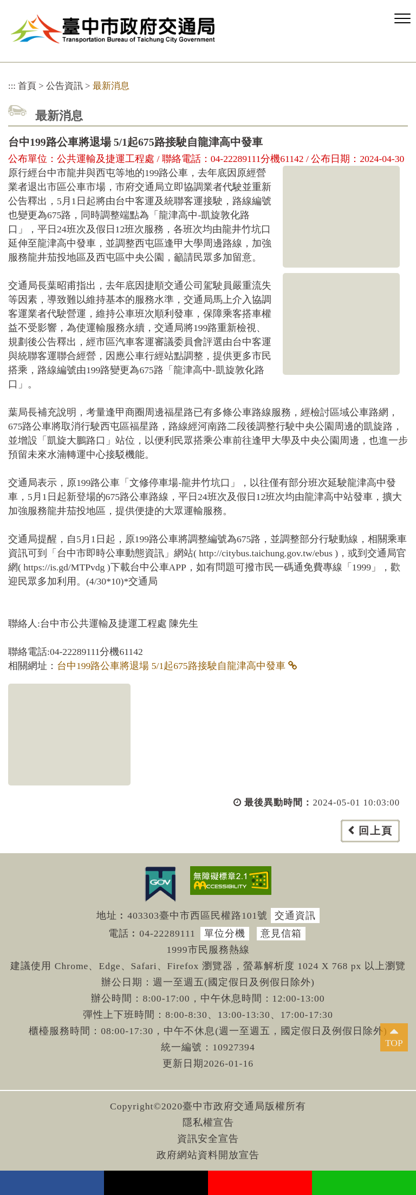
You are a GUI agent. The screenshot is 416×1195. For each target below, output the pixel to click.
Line (364, 1183)
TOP (394, 1042)
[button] (402, 19)
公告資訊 (64, 86)
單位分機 (224, 933)
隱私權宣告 (208, 1122)
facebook (52, 1183)
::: (12, 86)
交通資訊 (295, 915)
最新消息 (111, 86)
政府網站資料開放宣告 (208, 1154)
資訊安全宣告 (208, 1138)
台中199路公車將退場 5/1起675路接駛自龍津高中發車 (171, 665)
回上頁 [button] (376, 830)
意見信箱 (281, 933)
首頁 (27, 86)
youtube (260, 1183)
